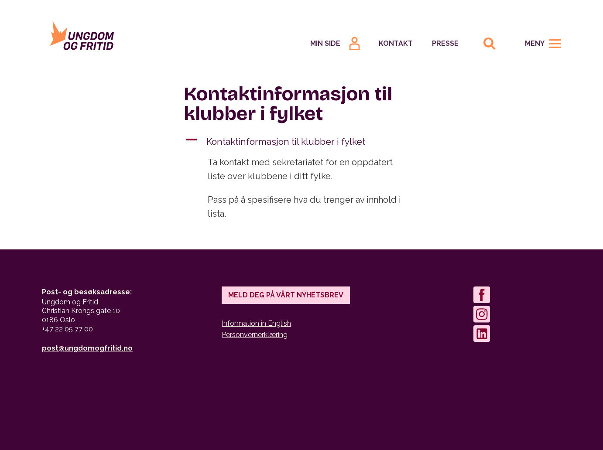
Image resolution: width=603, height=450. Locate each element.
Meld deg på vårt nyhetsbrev (285, 295)
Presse (445, 43)
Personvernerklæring (255, 335)
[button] (301, 142)
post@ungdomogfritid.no (87, 348)
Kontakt (396, 43)
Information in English (256, 323)
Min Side (325, 43)
